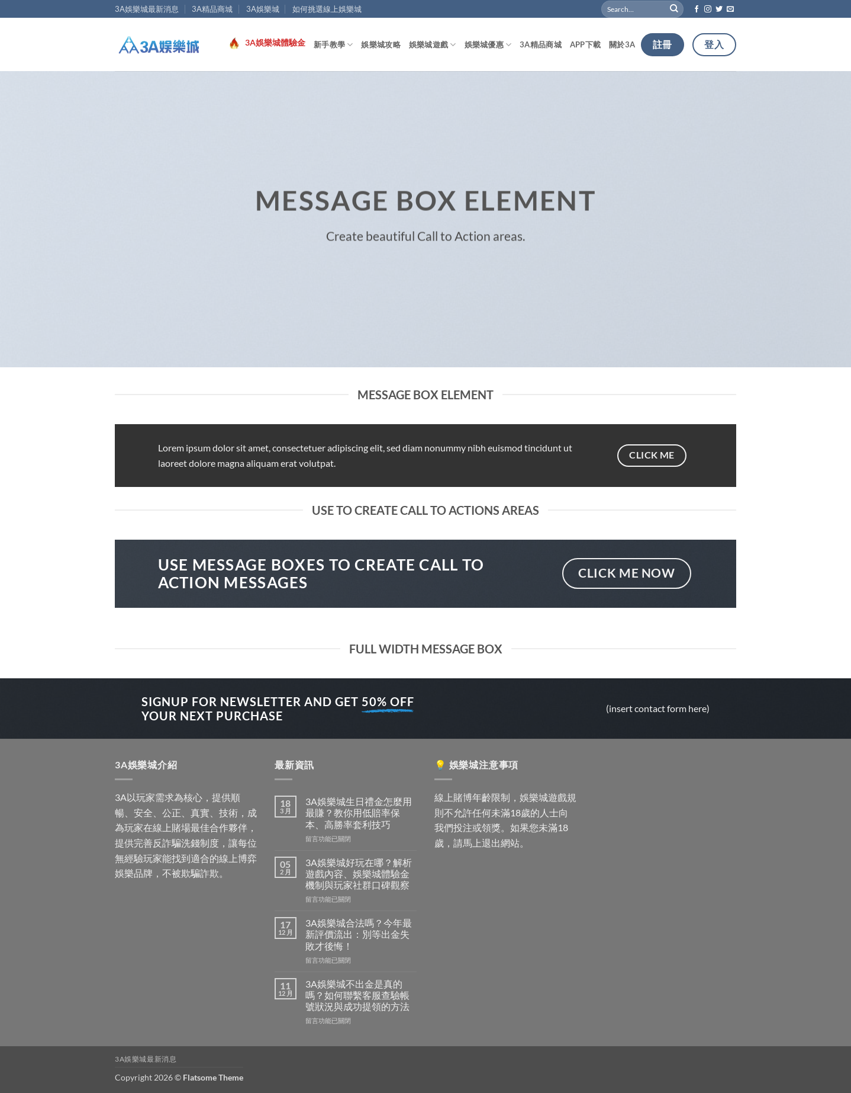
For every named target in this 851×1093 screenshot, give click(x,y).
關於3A (622, 44)
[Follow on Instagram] (707, 9)
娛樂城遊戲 (432, 44)
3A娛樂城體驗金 (275, 42)
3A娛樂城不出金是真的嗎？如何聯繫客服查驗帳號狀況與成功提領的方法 (357, 995)
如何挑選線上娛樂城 (327, 9)
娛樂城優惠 (488, 44)
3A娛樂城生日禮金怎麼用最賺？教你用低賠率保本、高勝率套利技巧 (358, 812)
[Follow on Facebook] (696, 9)
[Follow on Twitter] (719, 9)
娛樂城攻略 (380, 44)
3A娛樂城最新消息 (147, 9)
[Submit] (675, 9)
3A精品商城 (212, 9)
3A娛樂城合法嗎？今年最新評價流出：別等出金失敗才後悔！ (358, 934)
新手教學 (333, 44)
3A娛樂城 (262, 9)
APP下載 (585, 44)
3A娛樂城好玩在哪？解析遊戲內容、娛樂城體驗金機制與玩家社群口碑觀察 (358, 873)
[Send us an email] (730, 9)
